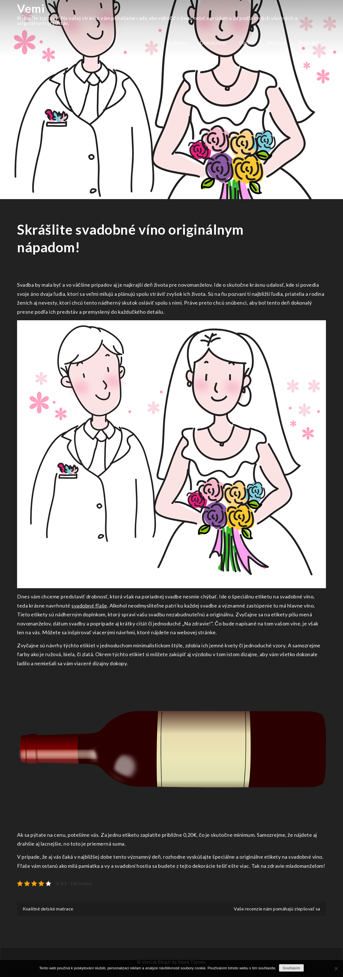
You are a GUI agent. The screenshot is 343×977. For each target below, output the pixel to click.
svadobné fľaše (89, 605)
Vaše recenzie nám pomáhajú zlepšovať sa (277, 908)
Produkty (309, 43)
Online (247, 43)
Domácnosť (213, 43)
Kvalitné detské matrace (48, 908)
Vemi (31, 8)
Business (176, 43)
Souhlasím (291, 968)
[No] (336, 968)
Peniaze (276, 43)
